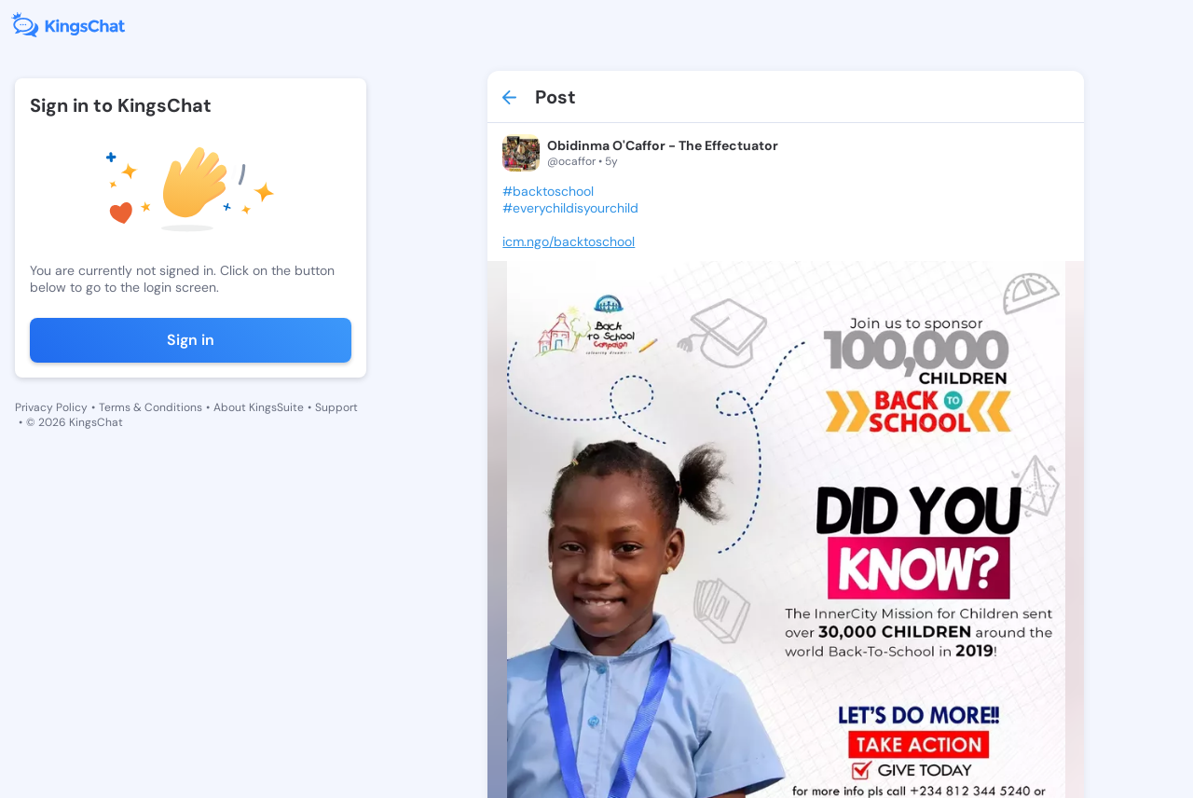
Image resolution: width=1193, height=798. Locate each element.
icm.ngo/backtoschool (568, 241)
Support (336, 407)
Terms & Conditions (150, 407)
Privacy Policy (51, 407)
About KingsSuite (258, 407)
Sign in (190, 340)
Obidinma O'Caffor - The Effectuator (662, 145)
